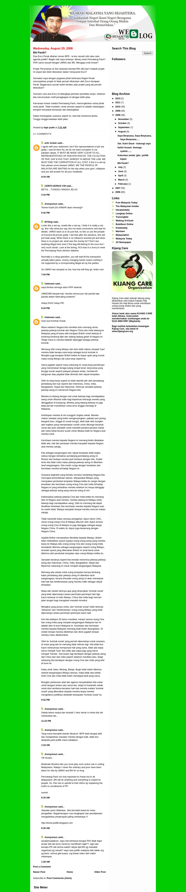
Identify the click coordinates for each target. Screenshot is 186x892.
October (122, 123)
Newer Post (39, 872)
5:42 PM (45, 213)
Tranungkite (122, 217)
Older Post (100, 872)
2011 (118, 102)
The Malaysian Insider (127, 206)
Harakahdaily (123, 210)
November (124, 119)
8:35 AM (45, 828)
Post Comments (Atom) (59, 878)
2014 (118, 98)
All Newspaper (123, 242)
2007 (118, 188)
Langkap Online (124, 213)
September (124, 127)
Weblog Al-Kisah (124, 220)
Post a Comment (42, 866)
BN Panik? (123, 163)
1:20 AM (45, 862)
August (122, 131)
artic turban (51, 143)
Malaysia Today (124, 238)
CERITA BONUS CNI (55, 186)
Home (70, 872)
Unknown (50, 283)
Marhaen (120, 231)
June (121, 171)
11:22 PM (46, 721)
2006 (118, 192)
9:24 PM (45, 308)
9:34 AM (45, 177)
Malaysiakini (122, 235)
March (121, 179)
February (123, 184)
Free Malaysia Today (127, 202)
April (121, 175)
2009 (118, 111)
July (120, 167)
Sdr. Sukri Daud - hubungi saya (134, 143)
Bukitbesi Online (124, 224)
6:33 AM (45, 797)
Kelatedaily (122, 228)
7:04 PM (45, 274)
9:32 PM (45, 700)
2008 (118, 115)
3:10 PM (45, 195)
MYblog (49, 222)
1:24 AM (45, 745)
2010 (118, 106)
